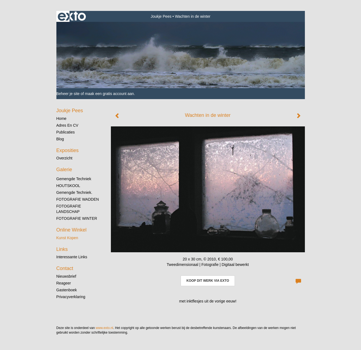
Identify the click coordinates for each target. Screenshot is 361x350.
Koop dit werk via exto (207, 281)
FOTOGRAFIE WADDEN (77, 199)
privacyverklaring (71, 297)
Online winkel (71, 230)
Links (62, 249)
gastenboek (66, 290)
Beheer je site (68, 93)
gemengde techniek (73, 179)
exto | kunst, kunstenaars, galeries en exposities (71, 16)
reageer (63, 283)
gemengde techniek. (74, 192)
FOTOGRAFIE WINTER (76, 218)
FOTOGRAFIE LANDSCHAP (68, 209)
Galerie (64, 169)
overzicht (64, 158)
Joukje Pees (161, 16)
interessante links (71, 257)
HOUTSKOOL (68, 185)
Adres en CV (67, 125)
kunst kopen (67, 238)
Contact (64, 268)
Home (61, 118)
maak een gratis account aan (109, 93)
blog (60, 139)
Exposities (67, 150)
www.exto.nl (104, 328)
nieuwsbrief (66, 276)
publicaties (65, 132)
